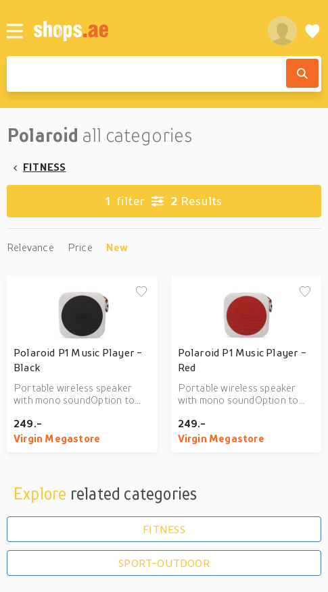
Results (164, 201)
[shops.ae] (143, 31)
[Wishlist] (312, 30)
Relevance (30, 247)
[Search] (302, 73)
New (117, 247)
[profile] (282, 30)
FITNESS (44, 167)
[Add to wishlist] (141, 292)
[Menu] (15, 31)
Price (80, 247)
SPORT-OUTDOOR (164, 563)
